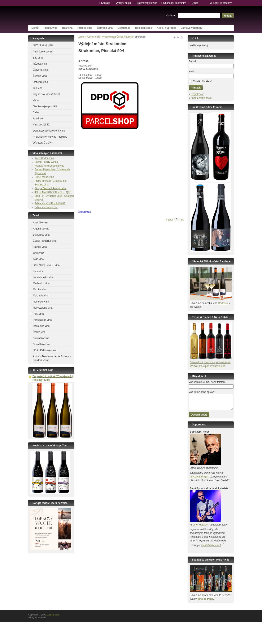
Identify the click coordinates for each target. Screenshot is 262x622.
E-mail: (192, 61)
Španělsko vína (41, 344)
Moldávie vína (40, 295)
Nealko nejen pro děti (45, 106)
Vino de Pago (205, 598)
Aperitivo (38, 118)
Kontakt (105, 2)
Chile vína (38, 253)
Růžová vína (84, 27)
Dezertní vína (40, 82)
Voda (36, 100)
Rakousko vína (41, 326)
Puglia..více (50, 27)
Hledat (228, 15)
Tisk (181, 219)
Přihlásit (196, 87)
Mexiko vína (39, 289)
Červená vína (105, 27)
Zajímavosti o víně (147, 2)
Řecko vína (39, 332)
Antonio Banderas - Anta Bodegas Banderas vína (52, 358)
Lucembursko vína (43, 277)
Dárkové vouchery (191, 27)
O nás (195, 2)
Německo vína (41, 301)
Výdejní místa (123, 2)
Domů (35, 27)
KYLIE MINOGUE (56, 203)
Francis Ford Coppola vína (49, 165)
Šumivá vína (40, 75)
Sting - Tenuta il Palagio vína (50, 188)
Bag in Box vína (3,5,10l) (46, 94)
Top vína (37, 88)
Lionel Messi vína (44, 177)
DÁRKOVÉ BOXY (43, 142)
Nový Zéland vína (42, 307)
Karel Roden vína (44, 158)
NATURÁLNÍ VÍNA (43, 45)
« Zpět (169, 219)
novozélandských (199, 476)
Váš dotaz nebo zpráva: (202, 392)
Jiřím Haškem (200, 524)
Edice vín (40, 203)
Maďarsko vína (41, 283)
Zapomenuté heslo (201, 97)
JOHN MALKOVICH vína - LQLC (53, 192)
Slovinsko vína (41, 338)
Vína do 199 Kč (41, 124)
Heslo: (192, 71)
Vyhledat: (171, 15)
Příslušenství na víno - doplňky (50, 136)
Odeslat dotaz (199, 414)
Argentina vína (41, 228)
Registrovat (197, 94)
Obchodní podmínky (174, 2)
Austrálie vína (40, 222)
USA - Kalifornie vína (44, 350)
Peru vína (38, 313)
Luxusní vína (59, 15)
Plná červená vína (43, 51)
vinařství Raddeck (211, 545)
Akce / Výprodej (166, 27)
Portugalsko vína (42, 319)
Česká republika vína (44, 240)
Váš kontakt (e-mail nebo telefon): (207, 382)
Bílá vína (67, 27)
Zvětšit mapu (84, 212)
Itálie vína (38, 259)
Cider (36, 112)
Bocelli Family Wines (46, 161)
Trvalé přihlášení (202, 81)
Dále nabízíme (143, 27)
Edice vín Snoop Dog (46, 207)
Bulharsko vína (41, 234)
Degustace (124, 27)
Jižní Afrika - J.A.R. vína (46, 265)
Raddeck (223, 303)
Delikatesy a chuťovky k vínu (49, 130)
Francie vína (40, 246)
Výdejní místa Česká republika (117, 36)
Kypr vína (38, 271)
